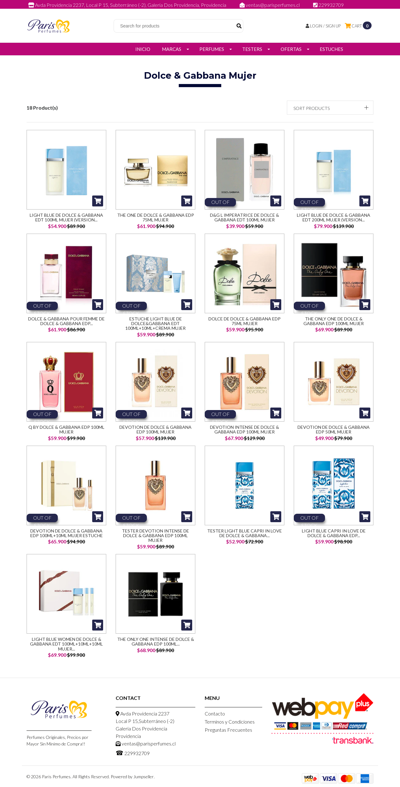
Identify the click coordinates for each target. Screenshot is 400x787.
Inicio (142, 49)
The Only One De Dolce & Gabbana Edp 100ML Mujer (333, 322)
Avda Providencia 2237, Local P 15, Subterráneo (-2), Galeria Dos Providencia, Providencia (127, 5)
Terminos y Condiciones (230, 723)
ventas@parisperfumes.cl (270, 5)
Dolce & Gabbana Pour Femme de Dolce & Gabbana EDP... (66, 322)
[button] (330, 108)
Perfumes (211, 49)
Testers (252, 49)
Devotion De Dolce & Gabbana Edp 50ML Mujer (334, 432)
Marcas (171, 49)
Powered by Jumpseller (132, 778)
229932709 (328, 5)
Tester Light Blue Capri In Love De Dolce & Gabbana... (244, 537)
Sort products (311, 108)
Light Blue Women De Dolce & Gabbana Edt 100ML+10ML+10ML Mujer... (66, 643)
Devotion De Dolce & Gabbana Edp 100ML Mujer (155, 432)
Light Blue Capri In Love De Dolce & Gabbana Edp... (333, 537)
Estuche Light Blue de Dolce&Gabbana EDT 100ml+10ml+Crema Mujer (155, 324)
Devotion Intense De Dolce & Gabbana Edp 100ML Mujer (244, 432)
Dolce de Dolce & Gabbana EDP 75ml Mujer (244, 322)
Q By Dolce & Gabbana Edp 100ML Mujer (66, 432)
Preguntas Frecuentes (228, 731)
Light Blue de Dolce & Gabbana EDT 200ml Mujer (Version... (333, 217)
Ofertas (291, 49)
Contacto (215, 715)
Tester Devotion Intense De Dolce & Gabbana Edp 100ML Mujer (155, 537)
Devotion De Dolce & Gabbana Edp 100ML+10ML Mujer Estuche (66, 537)
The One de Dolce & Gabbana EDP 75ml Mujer (155, 217)
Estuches (331, 49)
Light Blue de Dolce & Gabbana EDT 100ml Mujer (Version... (66, 217)
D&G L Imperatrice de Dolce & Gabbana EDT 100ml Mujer (244, 217)
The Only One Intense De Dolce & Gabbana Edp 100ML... (155, 641)
